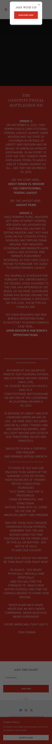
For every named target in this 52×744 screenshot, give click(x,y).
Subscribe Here (26, 15)
